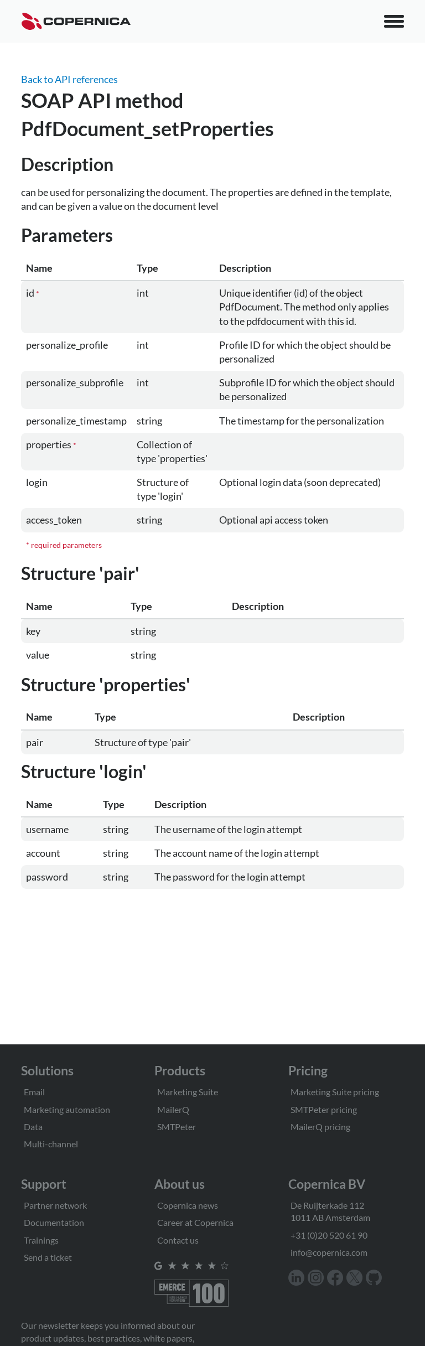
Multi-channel (51, 1143)
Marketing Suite (187, 1091)
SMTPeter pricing (324, 1109)
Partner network (55, 1205)
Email (34, 1091)
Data (33, 1126)
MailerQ (173, 1109)
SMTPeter (176, 1126)
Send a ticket (48, 1257)
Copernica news (187, 1205)
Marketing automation (67, 1109)
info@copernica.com (329, 1252)
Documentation (54, 1222)
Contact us (178, 1240)
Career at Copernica (195, 1222)
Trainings (41, 1240)
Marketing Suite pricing (335, 1091)
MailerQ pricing (320, 1126)
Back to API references (69, 79)
